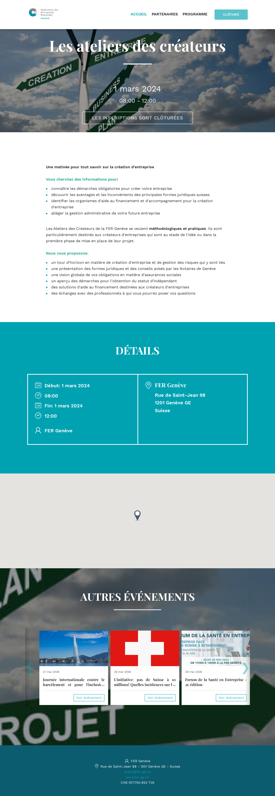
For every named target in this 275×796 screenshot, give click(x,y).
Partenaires (165, 14)
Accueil (139, 14)
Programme (195, 14)
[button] (137, 515)
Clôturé (231, 14)
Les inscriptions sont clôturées (137, 118)
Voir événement (89, 698)
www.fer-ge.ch (137, 777)
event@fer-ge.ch (137, 772)
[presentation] (29, 669)
